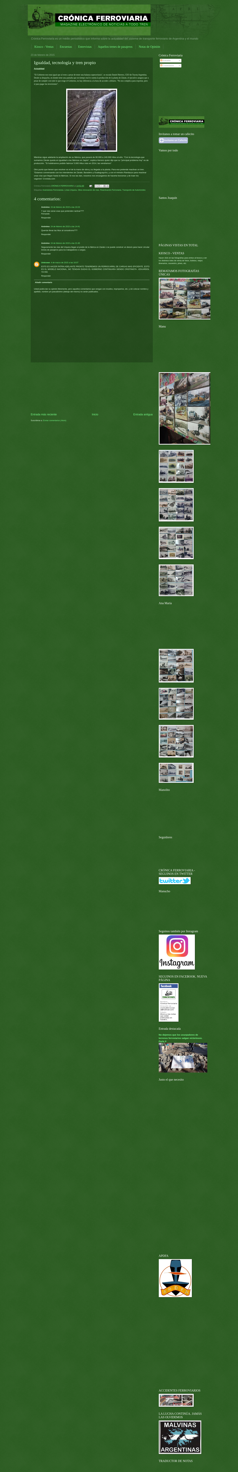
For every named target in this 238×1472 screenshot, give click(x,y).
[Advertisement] (92, 387)
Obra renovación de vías (88, 190)
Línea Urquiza (71, 190)
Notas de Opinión (149, 46)
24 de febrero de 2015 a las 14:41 (65, 226)
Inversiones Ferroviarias (53, 190)
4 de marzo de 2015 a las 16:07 (64, 262)
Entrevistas (85, 46)
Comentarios (167, 65)
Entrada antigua (143, 414)
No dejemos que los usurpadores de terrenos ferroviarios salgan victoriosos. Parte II (180, 1037)
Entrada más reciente (44, 414)
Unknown (45, 262)
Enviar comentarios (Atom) (54, 420)
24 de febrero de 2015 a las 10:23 (65, 207)
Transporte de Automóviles (134, 190)
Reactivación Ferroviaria (110, 190)
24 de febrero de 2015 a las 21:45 (65, 243)
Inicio (95, 414)
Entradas (165, 60)
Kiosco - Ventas (44, 46)
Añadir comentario (43, 282)
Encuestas (66, 46)
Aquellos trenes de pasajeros (115, 46)
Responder (46, 218)
